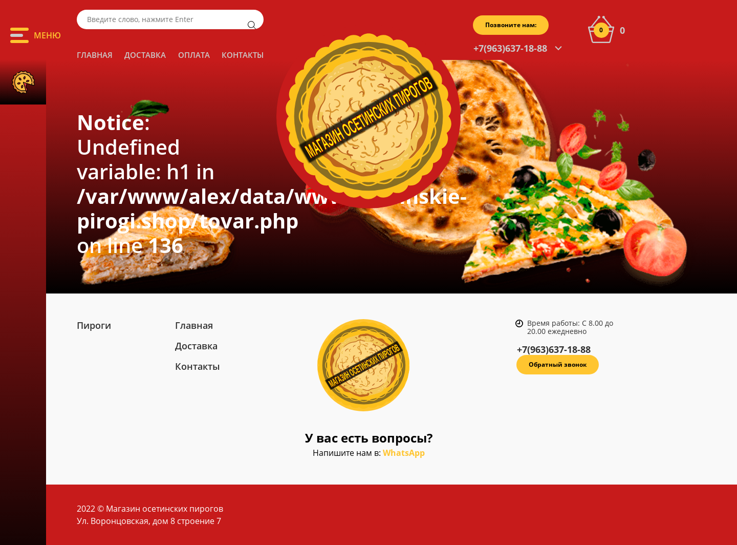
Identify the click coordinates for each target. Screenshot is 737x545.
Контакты (243, 55)
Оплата (194, 55)
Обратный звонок (558, 364)
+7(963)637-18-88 (510, 48)
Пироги (94, 325)
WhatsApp (404, 452)
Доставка (145, 55)
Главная (95, 55)
